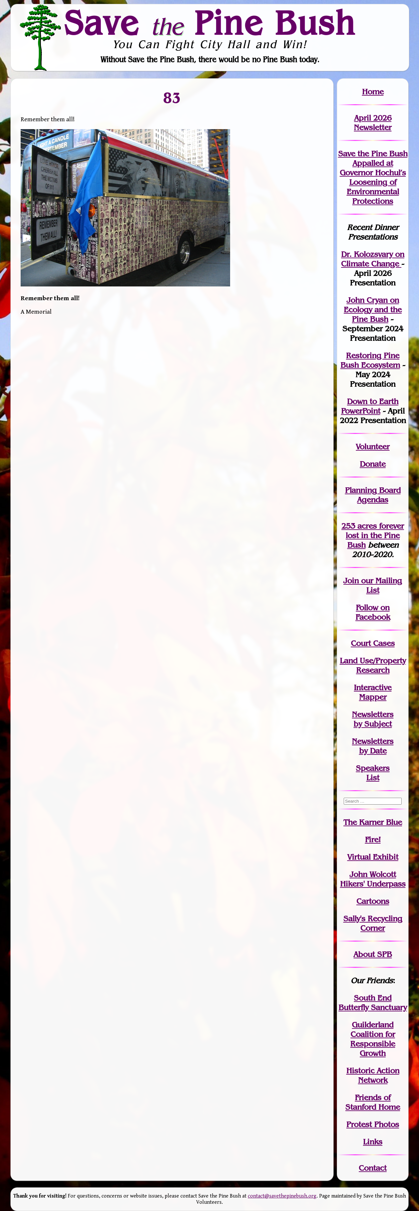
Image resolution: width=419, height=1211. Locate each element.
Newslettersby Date (372, 745)
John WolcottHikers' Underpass (373, 879)
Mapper (373, 697)
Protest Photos (372, 1124)
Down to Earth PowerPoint (370, 406)
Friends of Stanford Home (372, 1102)
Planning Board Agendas (373, 494)
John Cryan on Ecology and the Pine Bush (373, 309)
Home (373, 91)
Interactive (373, 687)
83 (172, 97)
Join (351, 580)
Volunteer (373, 446)
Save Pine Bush (210, 23)
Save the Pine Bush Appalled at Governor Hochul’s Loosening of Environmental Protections (373, 177)
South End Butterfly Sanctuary (372, 1002)
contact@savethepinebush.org (282, 1196)
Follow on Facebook (372, 612)
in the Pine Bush (375, 535)
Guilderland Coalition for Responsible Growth (372, 1039)
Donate (373, 464)
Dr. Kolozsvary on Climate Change (372, 258)
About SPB (373, 954)
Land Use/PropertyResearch (373, 665)
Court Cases (373, 643)
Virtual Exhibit (372, 857)
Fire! (373, 839)
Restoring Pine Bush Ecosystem (370, 360)
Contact (373, 1168)
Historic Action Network (372, 1075)
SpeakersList (373, 772)
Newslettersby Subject (372, 719)
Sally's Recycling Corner (372, 923)
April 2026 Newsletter (373, 122)
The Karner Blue (372, 822)
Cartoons (372, 901)
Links (372, 1141)
